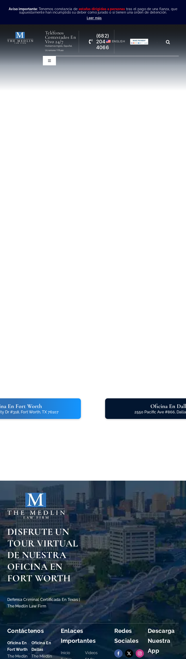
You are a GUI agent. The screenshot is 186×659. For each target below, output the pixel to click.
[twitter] (129, 653)
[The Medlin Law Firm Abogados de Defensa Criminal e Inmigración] (36, 494)
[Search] (168, 41)
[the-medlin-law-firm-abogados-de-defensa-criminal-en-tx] (20, 34)
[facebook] (118, 653)
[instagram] (140, 653)
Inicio (65, 653)
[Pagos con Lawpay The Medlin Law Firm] (139, 40)
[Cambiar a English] (113, 41)
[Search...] (158, 41)
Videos (91, 653)
